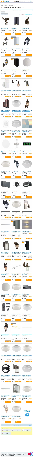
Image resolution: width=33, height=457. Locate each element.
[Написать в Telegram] (31, 455)
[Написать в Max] (31, 453)
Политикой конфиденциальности (10, 455)
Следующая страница (27, 411)
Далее (30, 425)
